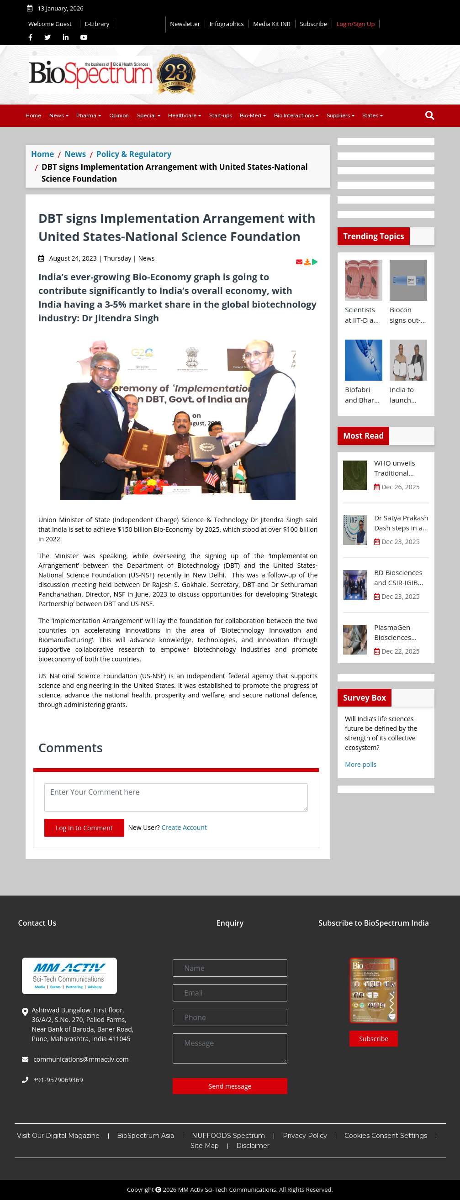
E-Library (97, 24)
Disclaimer (253, 1146)
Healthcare (182, 115)
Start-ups (220, 115)
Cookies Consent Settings (385, 1136)
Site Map (204, 1146)
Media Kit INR (272, 24)
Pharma (86, 115)
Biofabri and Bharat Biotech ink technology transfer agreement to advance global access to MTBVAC (363, 395)
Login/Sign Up (355, 24)
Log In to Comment (84, 827)
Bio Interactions (294, 115)
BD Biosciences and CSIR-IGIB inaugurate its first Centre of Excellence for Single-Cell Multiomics (398, 578)
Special (146, 115)
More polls (360, 764)
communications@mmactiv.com (80, 1059)
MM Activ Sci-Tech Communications (227, 1189)
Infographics (227, 24)
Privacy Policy (305, 1136)
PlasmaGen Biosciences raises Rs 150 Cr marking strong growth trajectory (399, 633)
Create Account (184, 827)
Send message (230, 1086)
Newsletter (185, 24)
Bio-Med (250, 115)
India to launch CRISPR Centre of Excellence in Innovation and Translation (408, 395)
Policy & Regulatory (133, 154)
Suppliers (338, 115)
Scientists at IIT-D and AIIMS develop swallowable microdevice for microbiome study (363, 315)
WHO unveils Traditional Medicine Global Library (399, 468)
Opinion (119, 115)
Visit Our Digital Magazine (58, 1136)
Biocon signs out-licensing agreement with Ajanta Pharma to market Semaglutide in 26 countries (408, 315)
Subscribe (313, 24)
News (56, 115)
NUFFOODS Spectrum (228, 1136)
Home (33, 115)
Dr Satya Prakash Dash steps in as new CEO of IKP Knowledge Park (401, 523)
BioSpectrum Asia (145, 1136)
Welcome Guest (51, 24)
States (370, 115)
